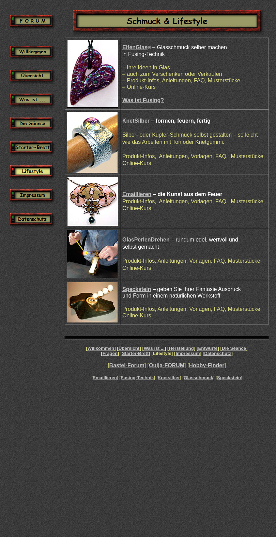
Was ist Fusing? (143, 100)
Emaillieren (136, 194)
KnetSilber (136, 121)
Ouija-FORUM (166, 365)
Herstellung (181, 348)
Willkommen (101, 348)
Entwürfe (207, 348)
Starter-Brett (135, 353)
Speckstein (136, 289)
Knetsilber (169, 377)
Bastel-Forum (126, 365)
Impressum (187, 353)
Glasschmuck (198, 377)
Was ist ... (154, 348)
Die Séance (234, 348)
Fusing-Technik (137, 377)
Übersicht (129, 348)
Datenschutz (217, 353)
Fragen (110, 353)
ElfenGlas (135, 47)
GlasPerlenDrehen (146, 240)
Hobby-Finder (206, 365)
